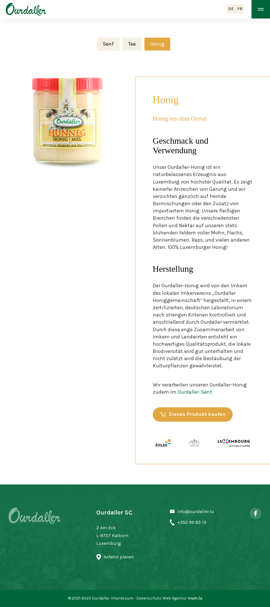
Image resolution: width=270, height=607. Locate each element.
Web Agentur (175, 598)
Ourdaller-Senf (195, 392)
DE (231, 8)
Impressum (122, 598)
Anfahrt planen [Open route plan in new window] (119, 557)
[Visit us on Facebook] (255, 513)
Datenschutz (148, 598)
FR (239, 8)
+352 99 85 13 (191, 522)
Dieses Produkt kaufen (197, 414)
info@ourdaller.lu (195, 511)
